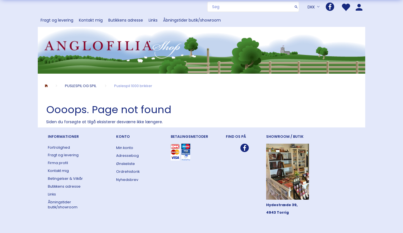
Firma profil (58, 162)
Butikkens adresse (125, 20)
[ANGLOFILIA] (201, 50)
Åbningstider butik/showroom (192, 20)
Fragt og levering (57, 20)
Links (153, 20)
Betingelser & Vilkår (65, 178)
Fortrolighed (59, 147)
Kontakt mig (91, 20)
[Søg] (296, 7)
